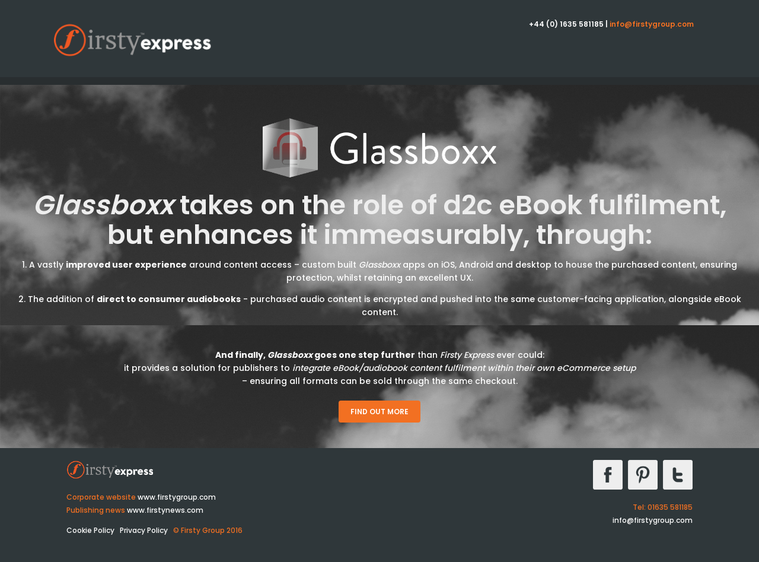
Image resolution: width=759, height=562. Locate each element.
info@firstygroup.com (652, 24)
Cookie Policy (90, 530)
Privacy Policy (144, 530)
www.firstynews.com (165, 510)
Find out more (379, 412)
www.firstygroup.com (177, 497)
